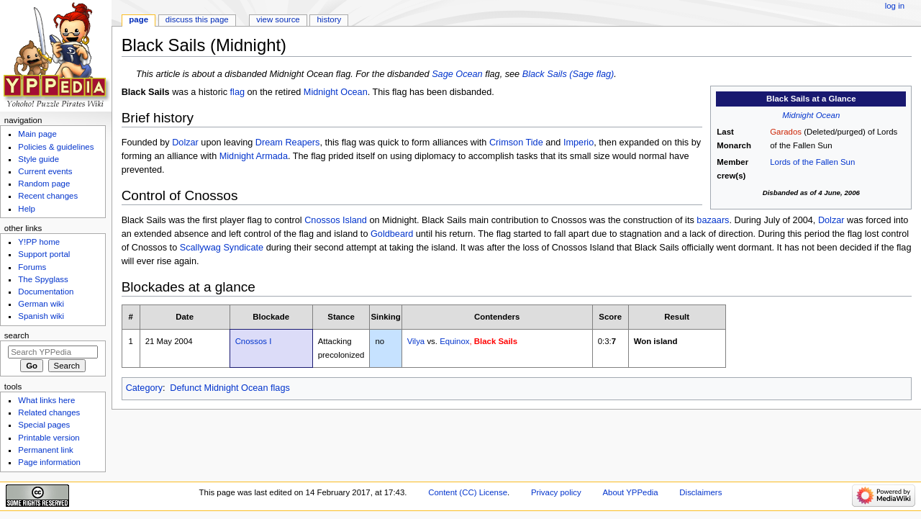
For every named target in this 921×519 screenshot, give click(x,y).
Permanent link (45, 450)
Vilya (416, 341)
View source (277, 19)
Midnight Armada (253, 156)
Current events (45, 171)
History (329, 19)
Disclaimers (700, 492)
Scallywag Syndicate (221, 248)
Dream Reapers (287, 142)
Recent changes (48, 195)
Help (26, 208)
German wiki (41, 303)
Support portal (44, 254)
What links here (46, 400)
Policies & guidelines (56, 147)
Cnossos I (253, 341)
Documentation (45, 291)
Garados (786, 131)
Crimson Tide (516, 142)
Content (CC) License (467, 492)
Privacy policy (556, 492)
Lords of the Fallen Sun (812, 162)
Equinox (454, 341)
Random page (44, 183)
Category (144, 388)
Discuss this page (197, 19)
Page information (49, 462)
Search (17, 335)
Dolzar (185, 142)
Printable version (48, 437)
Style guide (38, 159)
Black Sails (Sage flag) (568, 74)
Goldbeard (392, 234)
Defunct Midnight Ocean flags (229, 388)
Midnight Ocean (811, 115)
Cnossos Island (335, 220)
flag (237, 92)
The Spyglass (43, 279)
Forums (32, 267)
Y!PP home (39, 242)
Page (138, 19)
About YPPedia (630, 492)
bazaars (713, 220)
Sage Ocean (457, 74)
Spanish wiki (41, 316)
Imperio (578, 142)
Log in (894, 5)
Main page (37, 134)
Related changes (49, 412)
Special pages (44, 424)
